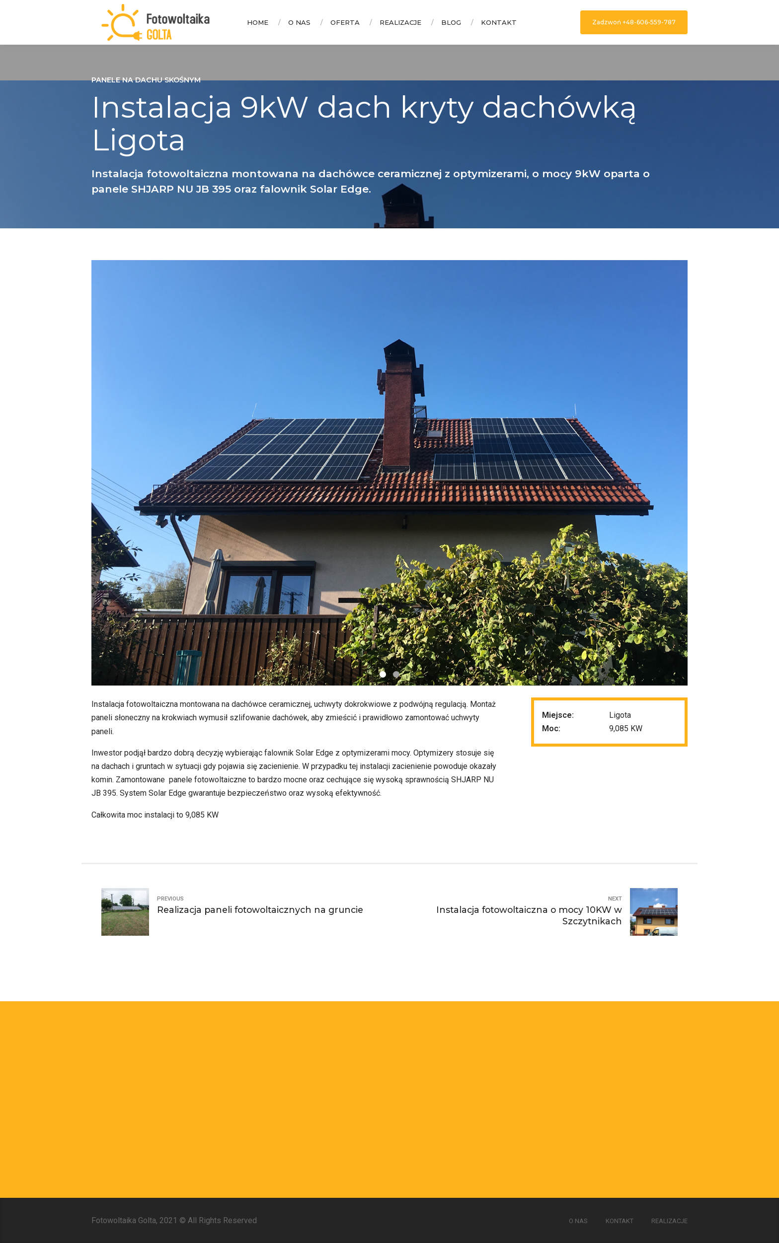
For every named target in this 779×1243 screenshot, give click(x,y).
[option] (389, 473)
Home (257, 22)
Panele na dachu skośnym (146, 79)
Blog (451, 22)
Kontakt (499, 22)
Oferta (345, 22)
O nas (299, 22)
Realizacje (400, 22)
